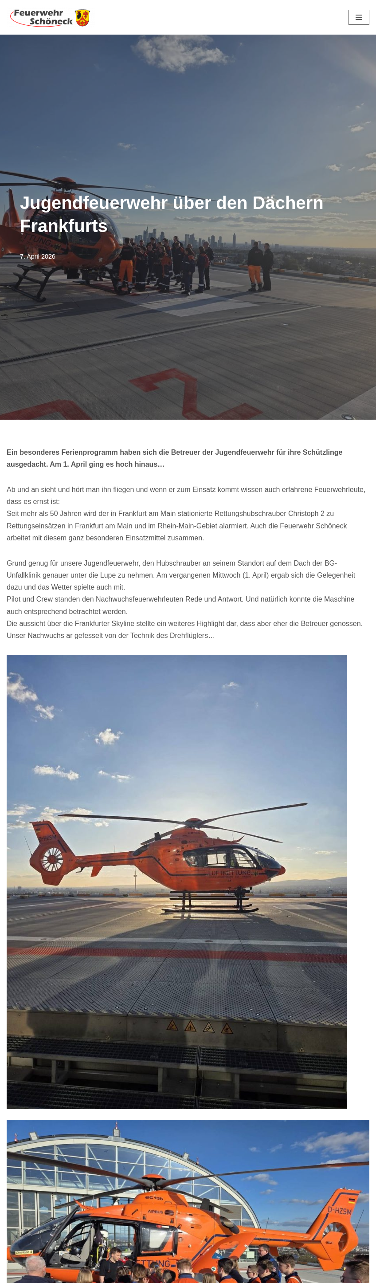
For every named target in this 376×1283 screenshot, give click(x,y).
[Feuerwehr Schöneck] (51, 17)
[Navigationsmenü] (359, 17)
